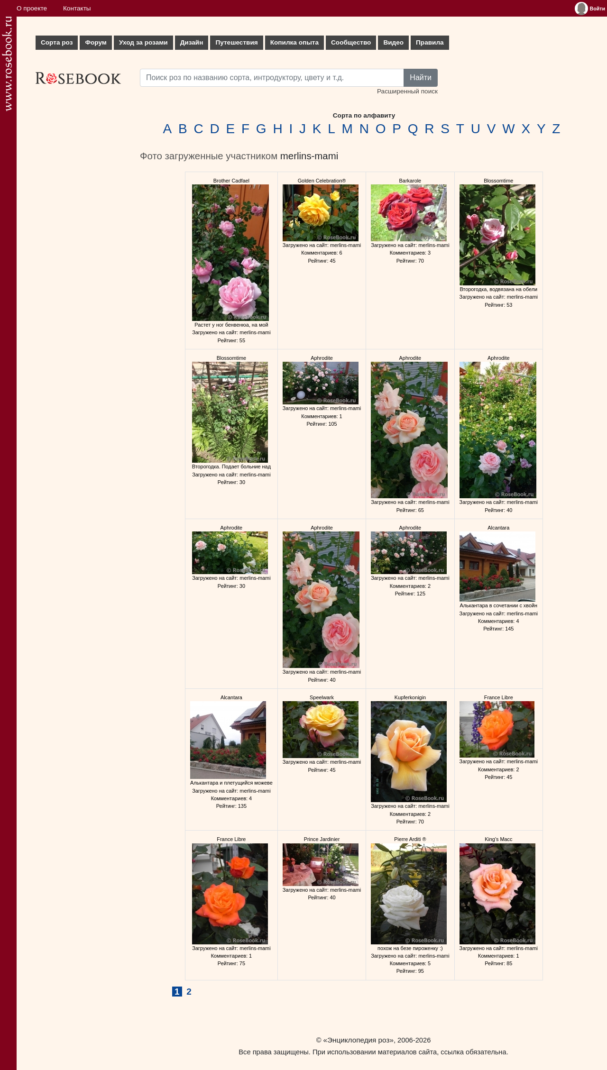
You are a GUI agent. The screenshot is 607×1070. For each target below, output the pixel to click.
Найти (421, 77)
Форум (95, 42)
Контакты (77, 8)
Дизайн (191, 42)
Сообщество (351, 42)
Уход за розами (143, 42)
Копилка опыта (294, 42)
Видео (393, 42)
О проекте (32, 8)
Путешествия (236, 42)
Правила (430, 42)
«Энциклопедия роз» (358, 1040)
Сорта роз (57, 42)
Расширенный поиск (407, 91)
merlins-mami (309, 156)
